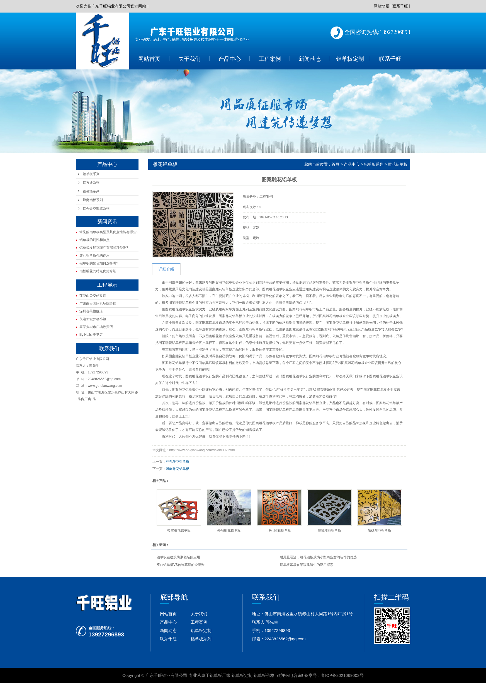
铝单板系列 (91, 174)
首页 (335, 164)
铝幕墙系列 (91, 191)
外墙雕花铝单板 (229, 530)
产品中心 (229, 59)
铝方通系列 (91, 183)
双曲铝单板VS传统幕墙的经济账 (181, 565)
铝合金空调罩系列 (96, 209)
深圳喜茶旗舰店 (91, 311)
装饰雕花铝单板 (329, 530)
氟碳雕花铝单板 (379, 530)
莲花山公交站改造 (92, 296)
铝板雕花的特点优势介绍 (97, 271)
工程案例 (270, 59)
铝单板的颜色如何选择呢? (98, 263)
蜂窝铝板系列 (93, 200)
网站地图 (381, 6)
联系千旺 (400, 6)
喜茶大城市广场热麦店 (96, 327)
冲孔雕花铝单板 (177, 462)
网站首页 (149, 59)
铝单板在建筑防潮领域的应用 (178, 557)
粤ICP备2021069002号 (342, 675)
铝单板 (230, 282)
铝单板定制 (350, 59)
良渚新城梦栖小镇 (92, 319)
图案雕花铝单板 (173, 363)
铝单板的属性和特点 (94, 240)
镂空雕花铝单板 (179, 530)
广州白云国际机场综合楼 (97, 303)
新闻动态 (310, 59)
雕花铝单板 (397, 164)
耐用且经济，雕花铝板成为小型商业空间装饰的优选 (318, 557)
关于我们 (189, 59)
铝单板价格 (264, 675)
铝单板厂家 (220, 675)
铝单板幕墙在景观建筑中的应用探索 (306, 565)
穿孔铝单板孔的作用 (94, 255)
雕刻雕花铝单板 (177, 469)
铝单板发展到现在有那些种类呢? (103, 248)
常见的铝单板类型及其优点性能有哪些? (108, 232)
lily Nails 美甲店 (91, 335)
